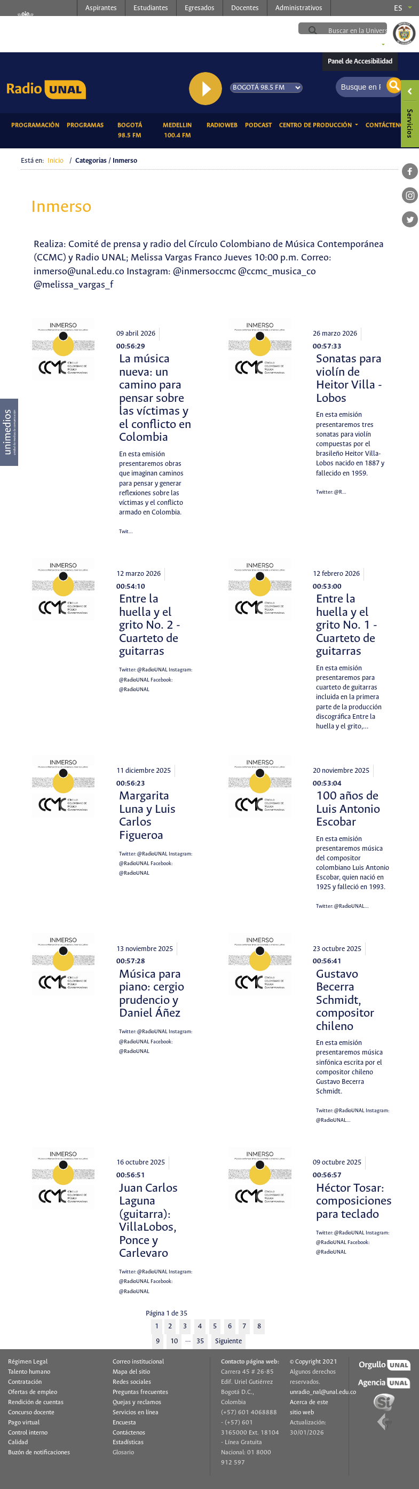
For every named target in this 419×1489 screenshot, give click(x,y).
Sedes (368, 45)
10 (174, 1341)
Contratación (25, 1382)
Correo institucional (138, 1362)
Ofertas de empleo (32, 1392)
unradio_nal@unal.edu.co (323, 1392)
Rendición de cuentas (36, 1402)
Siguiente (228, 1341)
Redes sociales (132, 1382)
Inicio (56, 161)
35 (200, 1341)
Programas (87, 124)
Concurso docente (31, 1412)
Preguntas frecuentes (140, 1392)
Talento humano (29, 1372)
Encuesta (124, 1423)
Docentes (245, 8)
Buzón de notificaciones (39, 1453)
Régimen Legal (28, 1362)
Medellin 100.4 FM (183, 130)
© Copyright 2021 (313, 1362)
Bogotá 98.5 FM (134, 130)
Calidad (18, 1442)
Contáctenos (389, 124)
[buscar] (368, 31)
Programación (37, 124)
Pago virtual (23, 1423)
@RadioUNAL (152, 670)
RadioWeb (224, 124)
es (398, 8)
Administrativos (298, 8)
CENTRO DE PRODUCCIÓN (316, 125)
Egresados (200, 8)
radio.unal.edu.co (153, 27)
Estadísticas (128, 1442)
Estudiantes (150, 8)
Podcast (260, 124)
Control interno (28, 1433)
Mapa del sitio (131, 1372)
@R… (340, 492)
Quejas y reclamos (137, 1402)
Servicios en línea (136, 1412)
